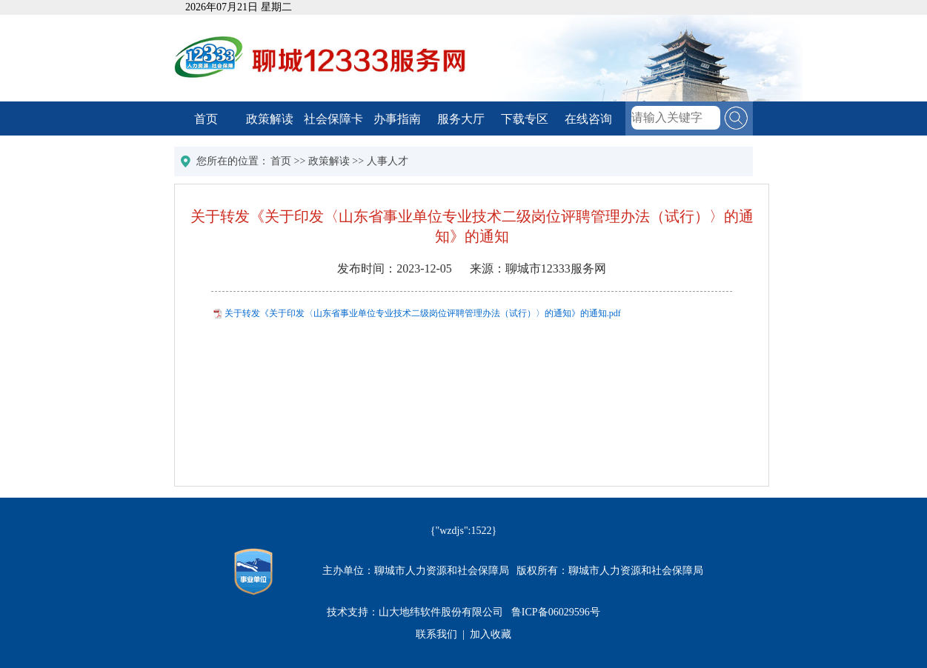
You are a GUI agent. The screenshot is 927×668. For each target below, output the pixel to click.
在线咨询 (588, 119)
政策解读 (269, 119)
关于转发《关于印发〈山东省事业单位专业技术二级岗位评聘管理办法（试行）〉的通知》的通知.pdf (423, 313)
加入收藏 (490, 634)
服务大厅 (461, 119)
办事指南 (397, 119)
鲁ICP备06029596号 (555, 612)
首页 (206, 119)
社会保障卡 (333, 119)
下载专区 (524, 119)
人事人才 (387, 161)
